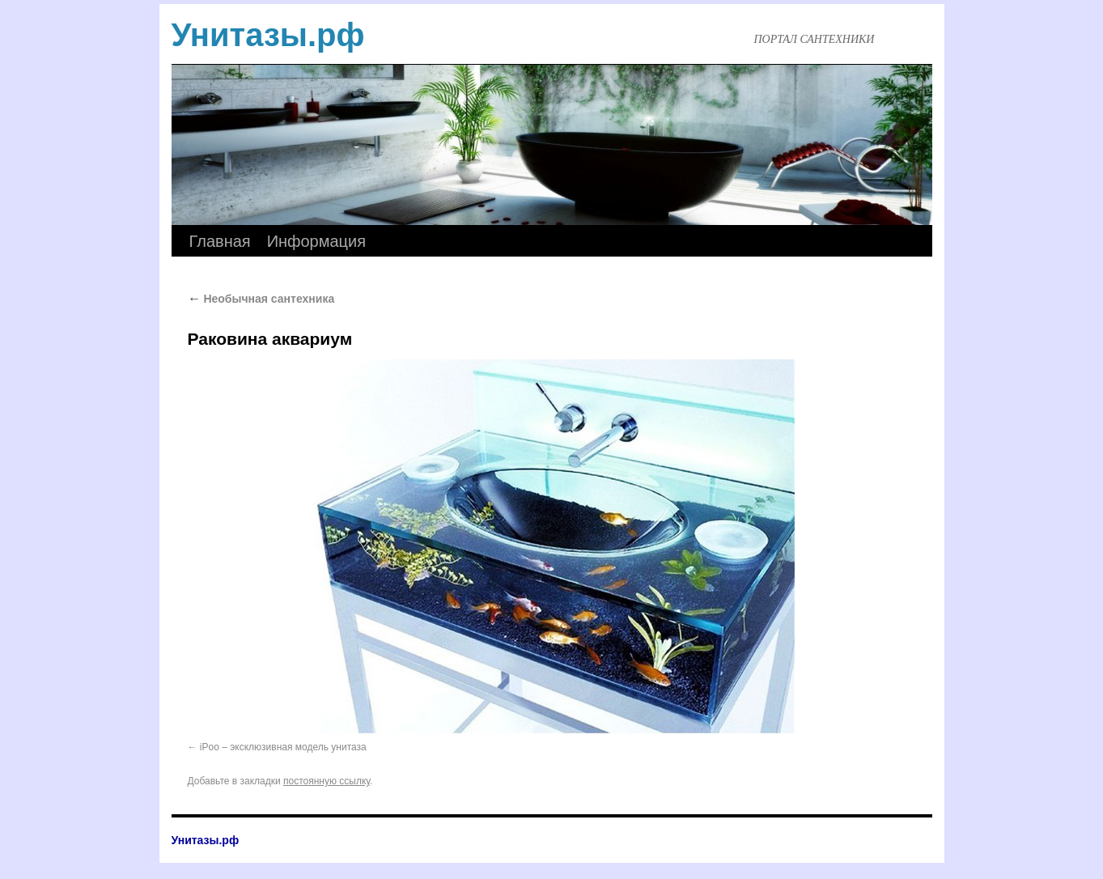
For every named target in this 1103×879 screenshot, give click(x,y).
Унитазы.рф (268, 35)
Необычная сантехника (261, 298)
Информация (316, 241)
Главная (220, 241)
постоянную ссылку (326, 781)
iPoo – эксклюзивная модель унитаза (283, 747)
